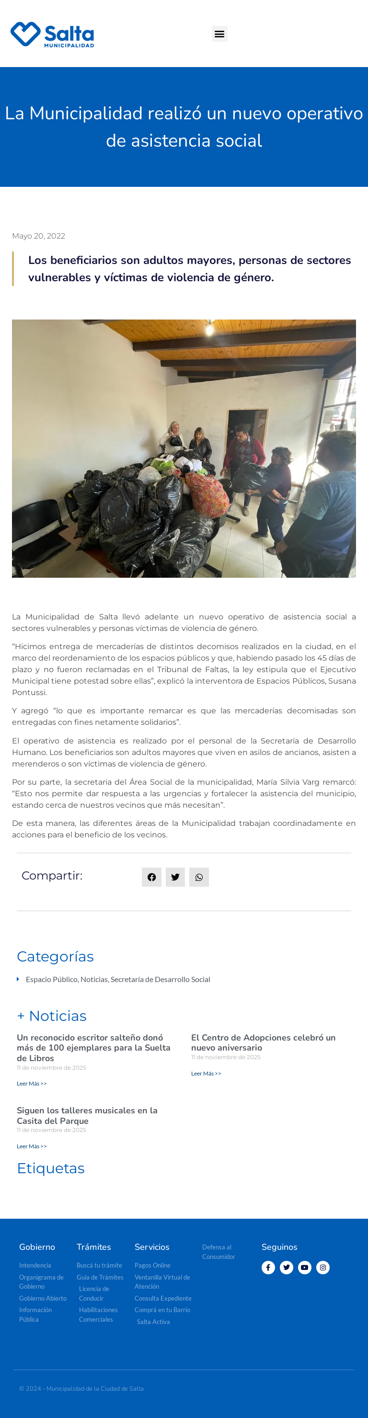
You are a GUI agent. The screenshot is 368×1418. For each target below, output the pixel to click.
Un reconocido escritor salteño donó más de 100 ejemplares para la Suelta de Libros (94, 1048)
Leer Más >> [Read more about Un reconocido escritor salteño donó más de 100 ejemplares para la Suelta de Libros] (32, 1083)
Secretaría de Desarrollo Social (160, 978)
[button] (220, 34)
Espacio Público (52, 978)
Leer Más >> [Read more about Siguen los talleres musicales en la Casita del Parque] (32, 1146)
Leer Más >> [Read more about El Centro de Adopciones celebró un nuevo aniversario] (206, 1073)
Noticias (94, 978)
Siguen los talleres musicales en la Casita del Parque (87, 1116)
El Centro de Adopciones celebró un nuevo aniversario (263, 1043)
